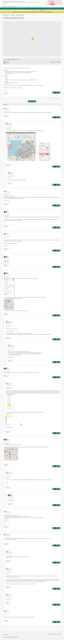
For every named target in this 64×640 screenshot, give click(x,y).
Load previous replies (32, 101)
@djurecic (8, 326)
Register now (5, 3)
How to (7, 90)
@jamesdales (7, 215)
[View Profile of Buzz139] (7, 190)
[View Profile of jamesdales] (9, 123)
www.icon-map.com (19, 87)
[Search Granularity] (36, 10)
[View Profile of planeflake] (7, 511)
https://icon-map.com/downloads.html (46, 479)
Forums (18, 6)
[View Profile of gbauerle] (7, 233)
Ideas (25, 6)
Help (56, 8)
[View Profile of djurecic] (9, 211)
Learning (36, 6)
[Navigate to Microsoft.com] (5, 6)
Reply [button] (58, 92)
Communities (29, 6)
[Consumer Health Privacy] (14, 637)
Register (50, 8)
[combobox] (50, 10)
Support (40, 6)
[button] (59, 67)
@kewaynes (8, 128)
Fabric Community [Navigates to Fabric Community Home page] (12, 6)
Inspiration (21, 6)
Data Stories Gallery (20, 15)
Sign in (53, 8)
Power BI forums (6, 15)
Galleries (12, 15)
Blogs (33, 6)
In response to (8, 125)
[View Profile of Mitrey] (11, 345)
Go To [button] (59, 8)
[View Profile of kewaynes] (7, 108)
